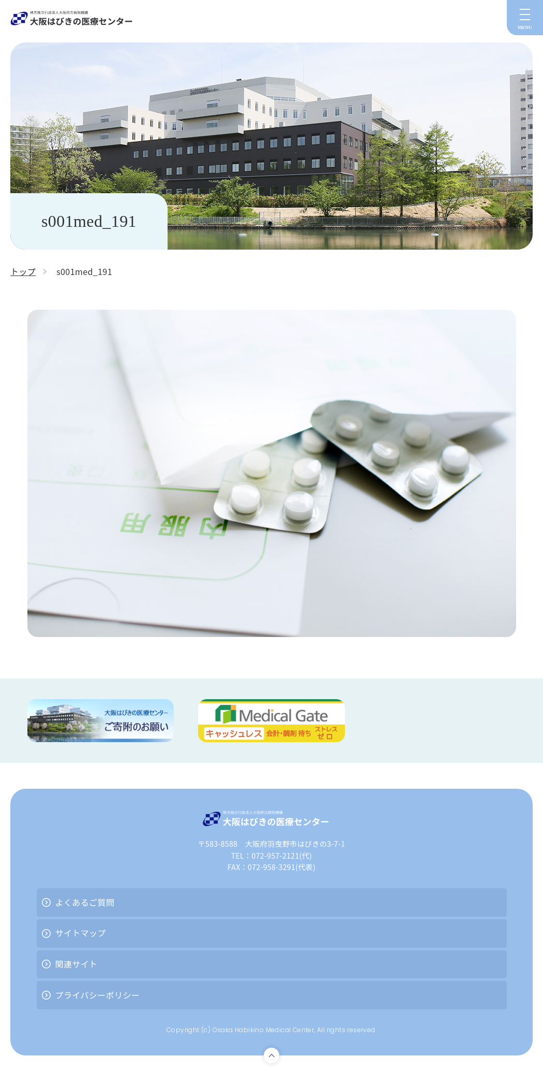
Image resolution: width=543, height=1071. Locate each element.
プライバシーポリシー (97, 995)
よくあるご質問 (85, 902)
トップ (23, 271)
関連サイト (76, 964)
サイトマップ (80, 933)
